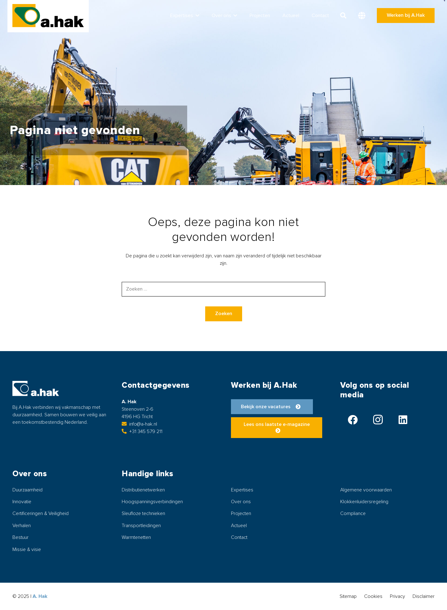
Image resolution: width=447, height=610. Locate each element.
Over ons (241, 501)
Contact (239, 537)
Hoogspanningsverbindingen (152, 501)
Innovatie (21, 501)
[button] (196, 15)
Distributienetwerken (143, 489)
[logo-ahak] (48, 15)
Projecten (241, 513)
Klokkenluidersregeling (364, 501)
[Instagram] (377, 419)
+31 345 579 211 (142, 431)
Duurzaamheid (27, 489)
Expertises (242, 489)
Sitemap (348, 596)
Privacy (397, 596)
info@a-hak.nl (139, 424)
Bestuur (20, 537)
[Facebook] (352, 419)
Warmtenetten (136, 537)
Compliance (353, 513)
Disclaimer (424, 596)
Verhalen (21, 525)
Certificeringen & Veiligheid (40, 513)
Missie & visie (26, 549)
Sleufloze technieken (143, 513)
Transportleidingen (141, 525)
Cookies (373, 596)
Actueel (239, 525)
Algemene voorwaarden (366, 489)
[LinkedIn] (403, 419)
